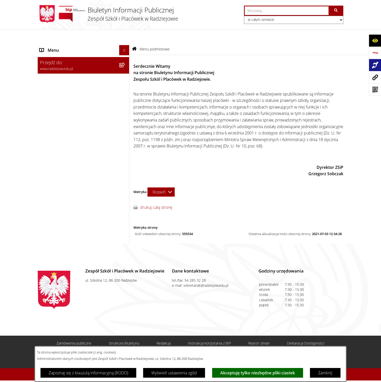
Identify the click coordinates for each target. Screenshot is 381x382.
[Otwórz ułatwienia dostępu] (375, 40)
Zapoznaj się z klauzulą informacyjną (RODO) (88, 373)
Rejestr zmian (259, 335)
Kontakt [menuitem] (46, 201)
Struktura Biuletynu (124, 335)
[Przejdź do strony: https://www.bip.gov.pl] (375, 53)
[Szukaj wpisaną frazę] (336, 11)
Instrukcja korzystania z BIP (209, 335)
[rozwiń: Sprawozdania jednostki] (125, 100)
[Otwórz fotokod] (375, 89)
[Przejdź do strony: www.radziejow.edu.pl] (375, 77)
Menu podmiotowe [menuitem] (57, 46)
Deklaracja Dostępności (305, 335)
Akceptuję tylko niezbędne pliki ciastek (257, 373)
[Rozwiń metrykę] (161, 178)
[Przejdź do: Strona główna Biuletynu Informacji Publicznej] (134, 35)
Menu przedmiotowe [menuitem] (59, 181)
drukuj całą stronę (156, 193)
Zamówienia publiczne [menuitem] (60, 191)
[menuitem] (83, 60)
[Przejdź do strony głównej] (108, 14)
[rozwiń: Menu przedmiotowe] (125, 181)
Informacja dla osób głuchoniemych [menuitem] (72, 212)
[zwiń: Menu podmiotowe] (125, 46)
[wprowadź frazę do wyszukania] (287, 11)
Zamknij (325, 373)
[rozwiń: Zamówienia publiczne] (125, 191)
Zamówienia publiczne (74, 335)
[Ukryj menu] (124, 36)
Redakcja (164, 335)
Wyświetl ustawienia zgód (174, 373)
